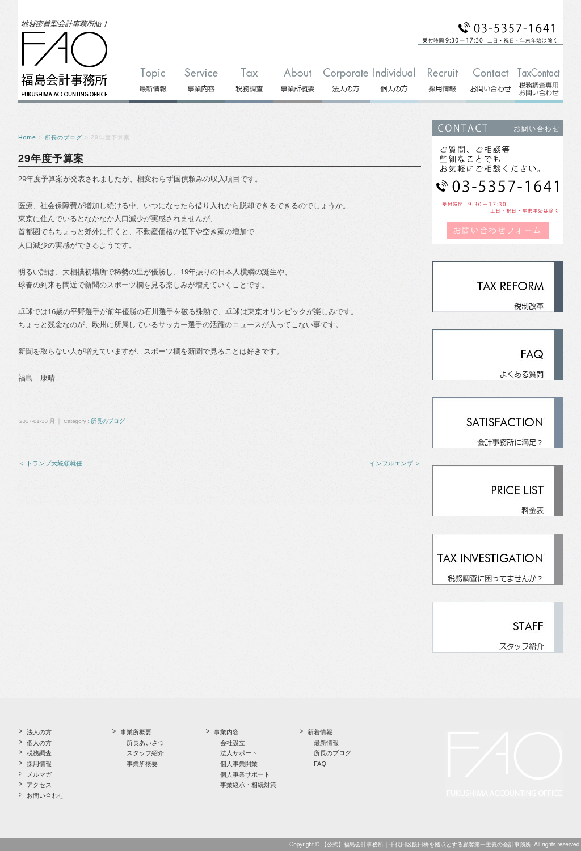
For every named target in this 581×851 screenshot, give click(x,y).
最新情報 (326, 742)
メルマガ (39, 774)
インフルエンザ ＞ (395, 463)
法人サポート (239, 753)
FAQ (320, 763)
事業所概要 (142, 763)
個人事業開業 (239, 763)
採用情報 (39, 763)
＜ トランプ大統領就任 (50, 463)
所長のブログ (63, 137)
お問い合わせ (45, 795)
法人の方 (39, 732)
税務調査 (39, 753)
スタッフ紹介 (145, 753)
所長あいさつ (145, 742)
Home (27, 137)
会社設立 (232, 742)
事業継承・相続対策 (248, 784)
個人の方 (39, 742)
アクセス (39, 784)
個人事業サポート (245, 774)
